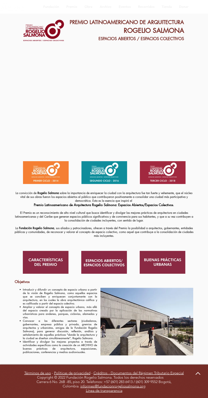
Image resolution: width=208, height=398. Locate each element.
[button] (146, 321)
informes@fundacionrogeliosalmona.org (112, 386)
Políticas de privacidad (72, 373)
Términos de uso (37, 373)
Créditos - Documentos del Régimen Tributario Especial (138, 373)
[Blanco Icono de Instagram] (203, 7)
